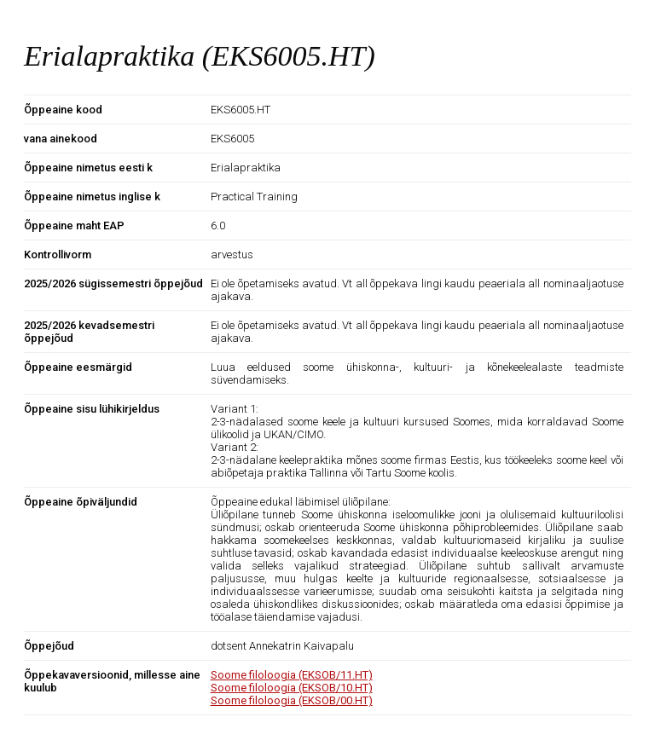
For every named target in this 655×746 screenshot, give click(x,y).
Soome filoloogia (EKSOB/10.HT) (292, 687)
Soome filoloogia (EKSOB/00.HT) (292, 700)
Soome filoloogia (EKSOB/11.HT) (292, 674)
